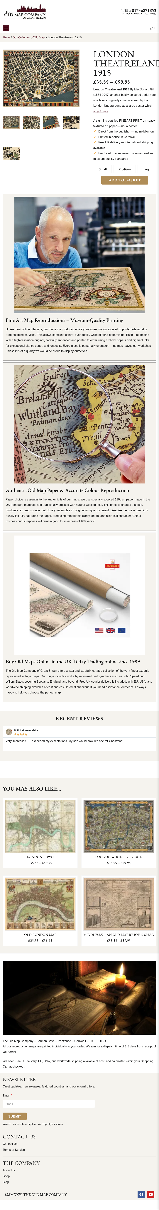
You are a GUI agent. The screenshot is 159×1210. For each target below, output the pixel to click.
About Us (9, 1170)
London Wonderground (119, 857)
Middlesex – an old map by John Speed (118, 934)
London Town (40, 857)
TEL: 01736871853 (138, 10)
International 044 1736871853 (139, 13)
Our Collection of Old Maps (29, 37)
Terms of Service (14, 1149)
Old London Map (40, 934)
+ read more (100, 111)
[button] (6, 28)
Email (7, 1095)
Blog (6, 1182)
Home (6, 37)
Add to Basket (125, 180)
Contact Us (10, 1143)
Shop (6, 1176)
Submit (14, 1116)
